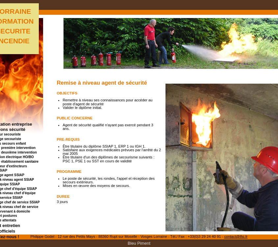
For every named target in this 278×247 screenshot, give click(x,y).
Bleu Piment (139, 243)
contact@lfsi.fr (235, 236)
